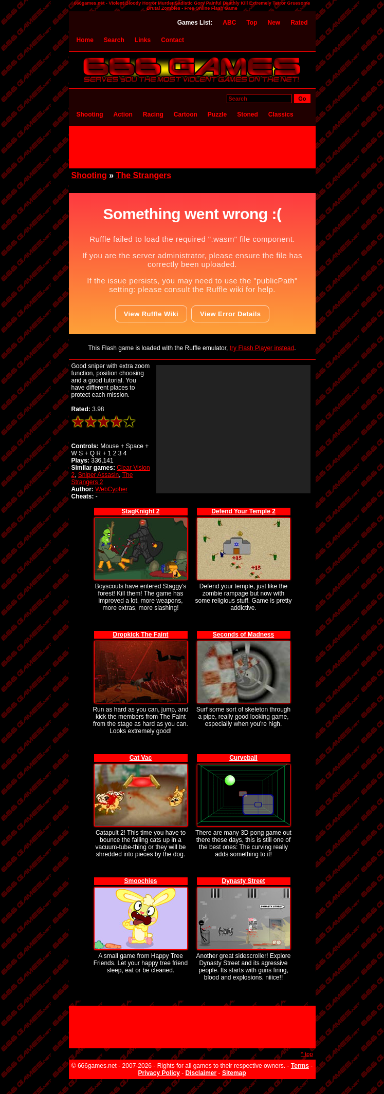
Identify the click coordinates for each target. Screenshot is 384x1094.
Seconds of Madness (243, 634)
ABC (229, 22)
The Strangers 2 (102, 478)
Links (143, 40)
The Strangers (144, 175)
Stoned (247, 114)
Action (122, 114)
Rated (298, 22)
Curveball (243, 757)
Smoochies (140, 881)
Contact (172, 40)
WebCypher (111, 489)
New (273, 22)
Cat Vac (141, 757)
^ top (307, 1054)
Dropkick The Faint (140, 634)
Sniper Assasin (98, 474)
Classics (281, 114)
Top (251, 22)
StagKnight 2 (141, 511)
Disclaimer (201, 1073)
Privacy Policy (158, 1073)
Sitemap (234, 1073)
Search (114, 40)
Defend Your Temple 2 (243, 511)
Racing (153, 114)
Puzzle (217, 114)
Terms (300, 1065)
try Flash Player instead (262, 348)
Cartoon (185, 114)
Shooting (90, 114)
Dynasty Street (243, 881)
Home (85, 40)
